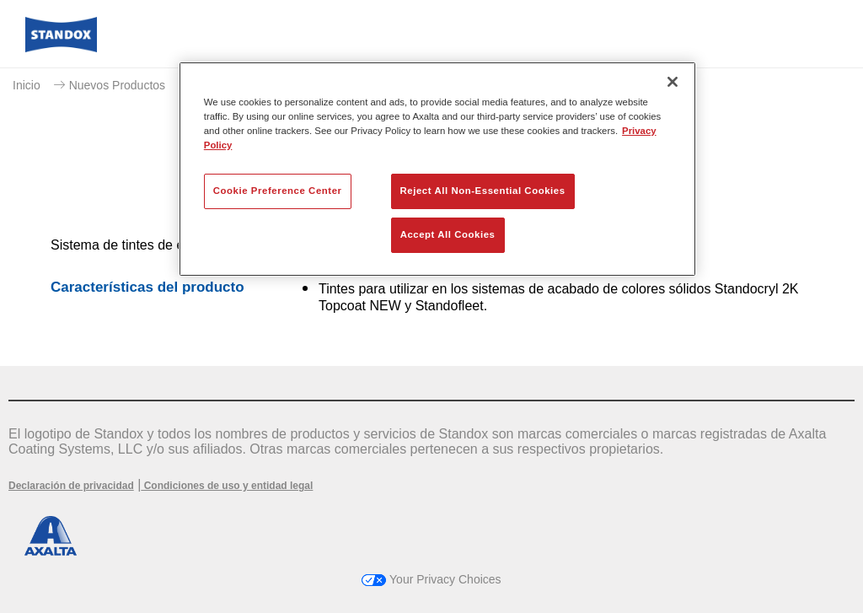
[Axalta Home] (61, 47)
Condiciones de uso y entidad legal (227, 486)
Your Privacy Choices (431, 579)
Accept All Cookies (448, 234)
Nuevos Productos (117, 85)
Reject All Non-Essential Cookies (483, 191)
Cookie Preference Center (277, 191)
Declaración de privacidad (71, 486)
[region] (437, 169)
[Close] (672, 81)
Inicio (26, 85)
